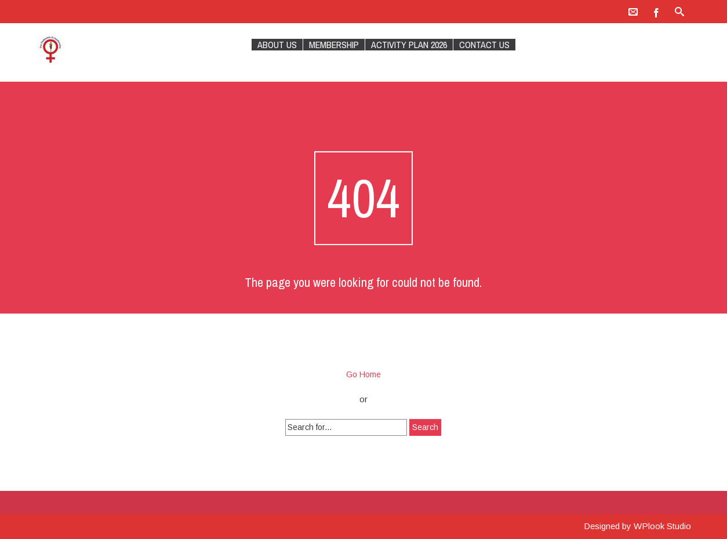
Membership (334, 44)
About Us (277, 44)
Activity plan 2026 (409, 44)
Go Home (363, 374)
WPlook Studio (662, 526)
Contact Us (484, 44)
